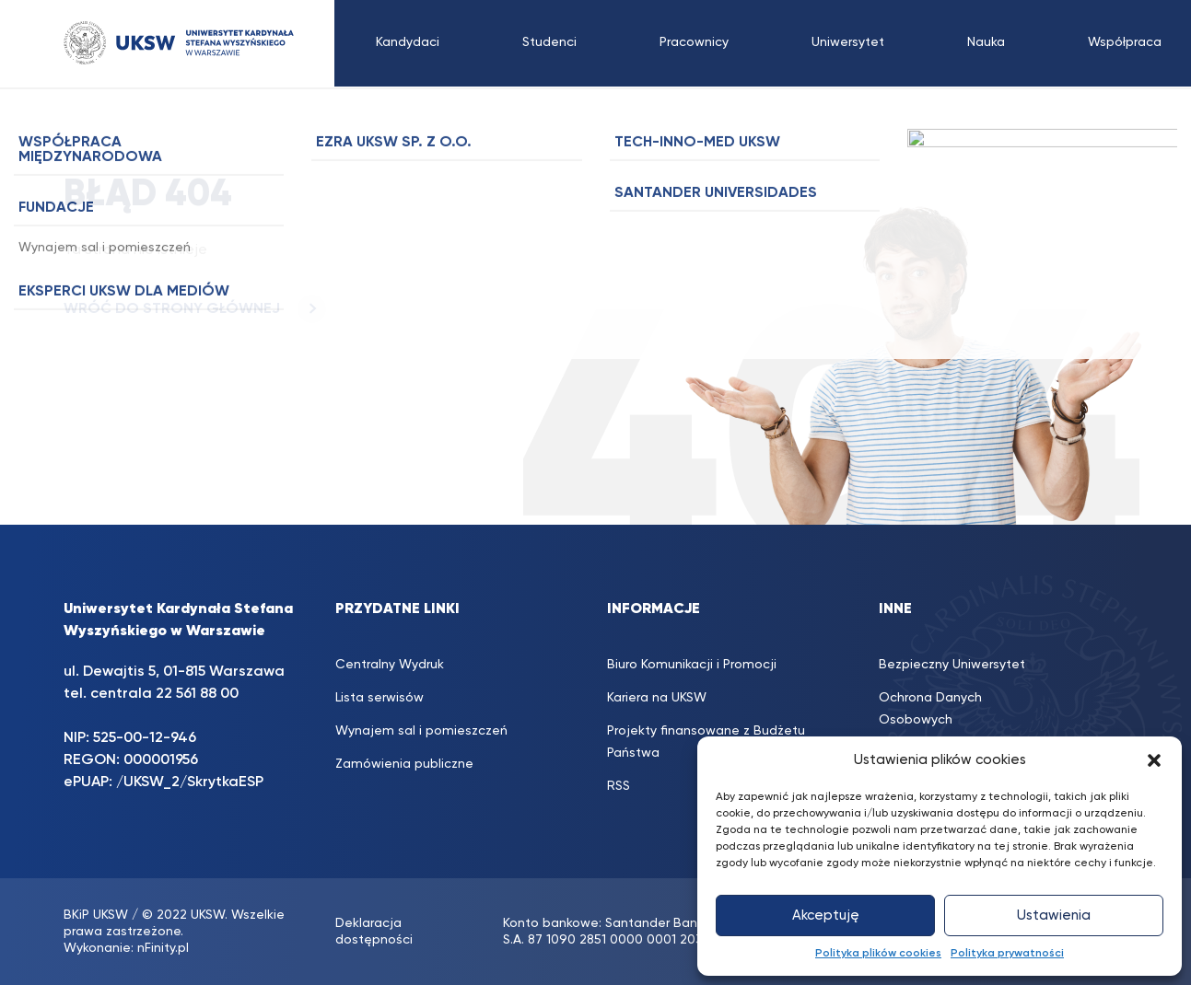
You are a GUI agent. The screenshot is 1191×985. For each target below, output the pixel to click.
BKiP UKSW (96, 915)
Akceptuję (825, 915)
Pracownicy (694, 42)
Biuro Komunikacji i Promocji (691, 664)
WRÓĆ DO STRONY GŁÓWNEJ (195, 309)
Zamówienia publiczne (404, 764)
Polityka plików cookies (878, 953)
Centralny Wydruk (389, 664)
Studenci (549, 42)
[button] (1154, 760)
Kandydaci (407, 42)
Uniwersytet (848, 42)
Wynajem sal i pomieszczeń (421, 730)
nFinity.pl (163, 948)
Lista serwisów (379, 697)
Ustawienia (1054, 915)
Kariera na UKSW (656, 697)
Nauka (986, 42)
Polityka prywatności (1007, 953)
